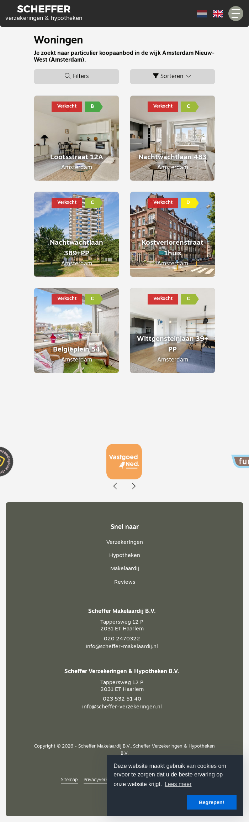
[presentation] (115, 486)
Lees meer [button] (178, 784)
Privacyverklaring (102, 779)
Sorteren (172, 76)
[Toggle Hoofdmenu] (235, 13)
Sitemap (69, 779)
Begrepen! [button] (211, 802)
